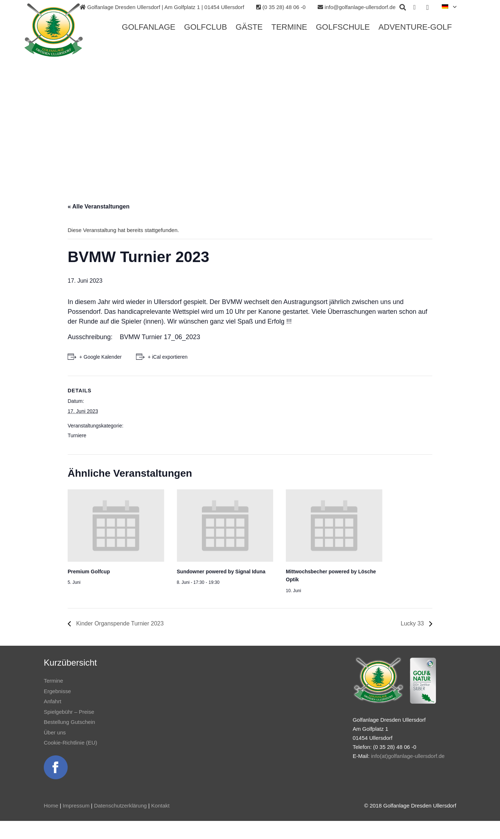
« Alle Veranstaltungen (99, 206)
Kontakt (160, 805)
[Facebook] (414, 7)
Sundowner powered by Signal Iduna (221, 571)
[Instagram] (427, 7)
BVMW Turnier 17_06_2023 (160, 337)
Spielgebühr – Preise (69, 712)
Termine (53, 681)
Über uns (55, 732)
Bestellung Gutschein (69, 722)
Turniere (77, 435)
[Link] (53, 30)
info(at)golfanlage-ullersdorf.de (407, 756)
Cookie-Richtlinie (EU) (70, 742)
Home (51, 805)
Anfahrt (52, 701)
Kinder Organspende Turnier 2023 (119, 623)
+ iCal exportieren (167, 357)
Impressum (76, 805)
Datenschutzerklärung (120, 805)
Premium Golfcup (89, 571)
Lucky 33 (413, 623)
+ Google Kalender (100, 357)
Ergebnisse (57, 691)
